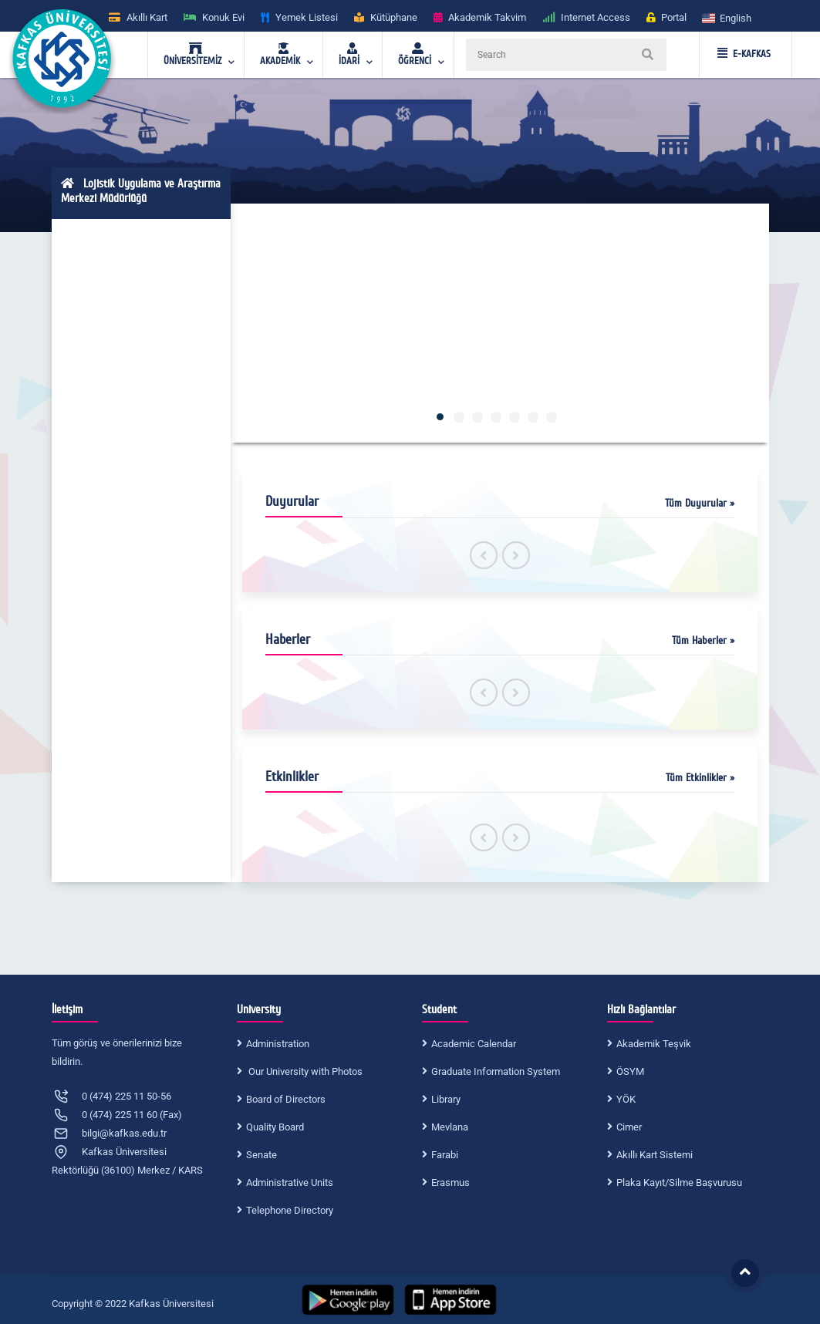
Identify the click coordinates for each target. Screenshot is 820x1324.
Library (446, 1099)
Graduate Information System (495, 1071)
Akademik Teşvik (653, 1043)
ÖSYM (630, 1071)
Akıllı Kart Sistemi (654, 1155)
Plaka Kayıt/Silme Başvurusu (679, 1182)
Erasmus (450, 1182)
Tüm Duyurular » (699, 503)
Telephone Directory (289, 1210)
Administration (277, 1043)
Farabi (444, 1155)
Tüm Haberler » (703, 640)
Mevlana (449, 1127)
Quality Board (275, 1127)
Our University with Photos (304, 1071)
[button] (727, 17)
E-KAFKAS (744, 54)
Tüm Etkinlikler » (700, 777)
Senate (261, 1155)
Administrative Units (289, 1182)
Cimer (629, 1127)
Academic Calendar (473, 1043)
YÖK (626, 1099)
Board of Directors (286, 1099)
